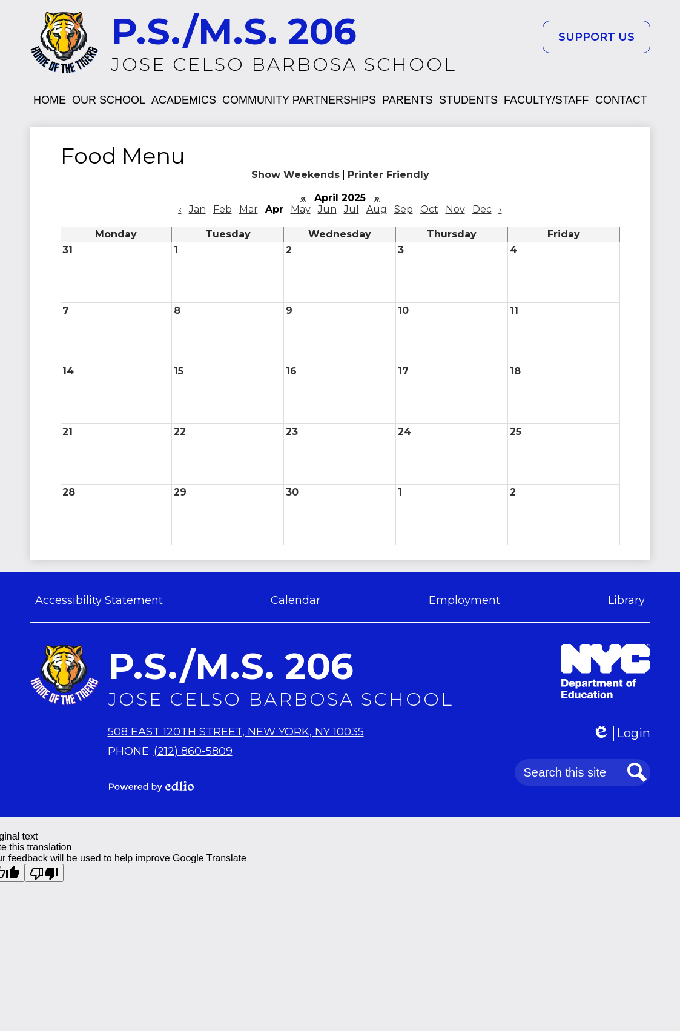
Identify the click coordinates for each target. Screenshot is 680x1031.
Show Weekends (295, 175)
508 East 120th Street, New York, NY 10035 (236, 731)
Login (621, 733)
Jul (351, 209)
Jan (197, 209)
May (301, 209)
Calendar (295, 600)
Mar (248, 209)
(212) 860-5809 (193, 751)
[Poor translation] (44, 873)
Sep (403, 209)
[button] (49, 100)
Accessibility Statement (99, 600)
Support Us (596, 37)
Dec (482, 209)
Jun (327, 209)
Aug (376, 209)
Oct (429, 209)
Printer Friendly (388, 175)
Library (626, 600)
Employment (464, 600)
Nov (455, 209)
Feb (222, 209)
